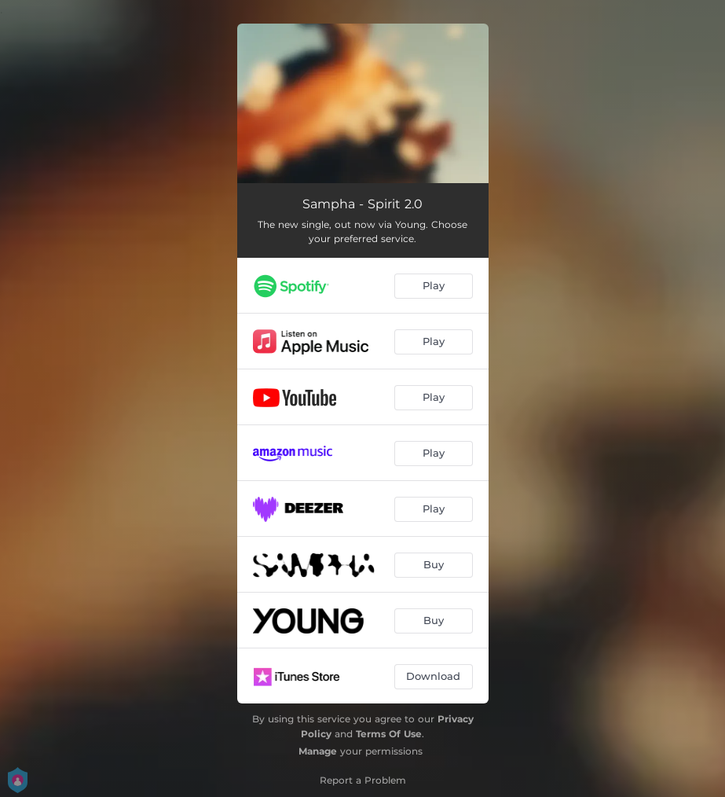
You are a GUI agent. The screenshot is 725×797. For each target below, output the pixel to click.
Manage (317, 751)
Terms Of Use (389, 734)
